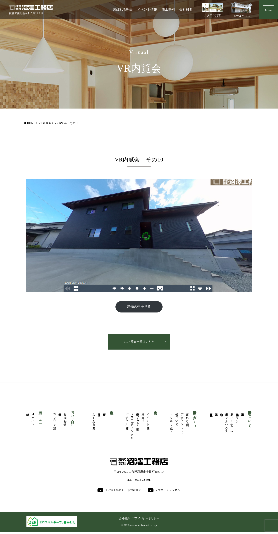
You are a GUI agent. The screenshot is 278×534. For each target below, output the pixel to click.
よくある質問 (94, 418)
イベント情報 (147, 9)
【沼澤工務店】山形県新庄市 (119, 492)
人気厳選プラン (237, 417)
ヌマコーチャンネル (132, 425)
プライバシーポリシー (145, 520)
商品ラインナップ (232, 422)
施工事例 (168, 9)
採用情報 (99, 411)
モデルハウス (242, 9)
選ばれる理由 (123, 9)
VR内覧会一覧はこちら (139, 342)
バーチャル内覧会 (127, 418)
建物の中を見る (139, 307)
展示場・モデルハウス (226, 422)
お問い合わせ (65, 418)
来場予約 (60, 411)
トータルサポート (171, 422)
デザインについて (182, 425)
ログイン (33, 418)
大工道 (216, 411)
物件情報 (221, 411)
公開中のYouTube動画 (137, 419)
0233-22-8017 (143, 481)
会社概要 (185, 9)
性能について (177, 418)
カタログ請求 (212, 10)
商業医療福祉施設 (211, 411)
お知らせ (143, 416)
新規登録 (27, 411)
